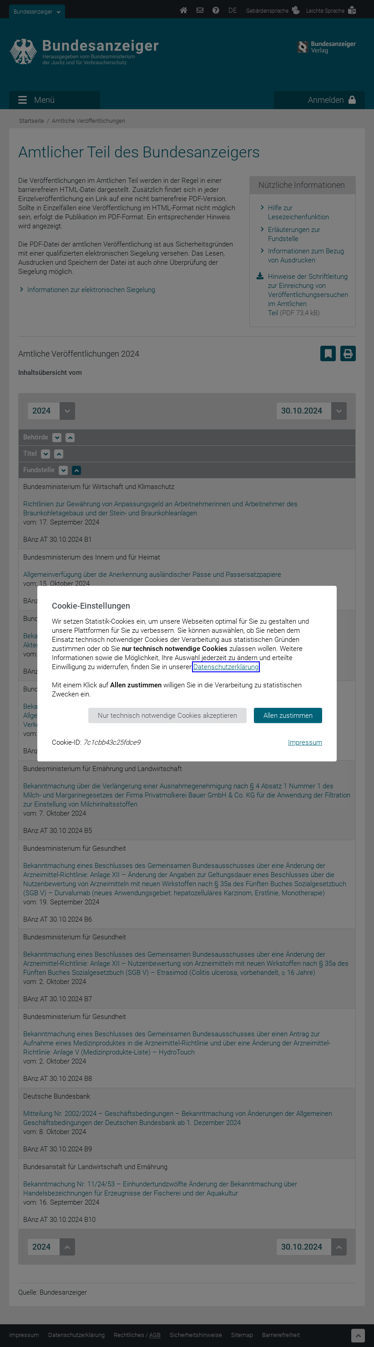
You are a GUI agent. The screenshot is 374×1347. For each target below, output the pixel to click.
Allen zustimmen (288, 715)
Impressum (305, 742)
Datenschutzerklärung (225, 666)
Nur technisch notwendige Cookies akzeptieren (167, 715)
